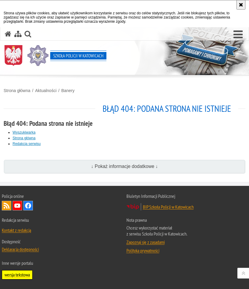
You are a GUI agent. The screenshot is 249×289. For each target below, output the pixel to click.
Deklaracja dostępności (20, 249)
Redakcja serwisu (27, 144)
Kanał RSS (6, 205)
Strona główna (17, 90)
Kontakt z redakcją (16, 230)
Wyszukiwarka (24, 132)
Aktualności (45, 90)
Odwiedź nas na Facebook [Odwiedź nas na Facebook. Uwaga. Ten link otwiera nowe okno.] (28, 205)
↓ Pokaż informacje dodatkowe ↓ (124, 166)
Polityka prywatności (142, 250)
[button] (238, 34)
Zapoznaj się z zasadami (145, 242)
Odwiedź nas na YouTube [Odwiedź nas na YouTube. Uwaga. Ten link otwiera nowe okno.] (17, 205)
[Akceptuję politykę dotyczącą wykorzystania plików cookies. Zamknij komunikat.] (240, 5)
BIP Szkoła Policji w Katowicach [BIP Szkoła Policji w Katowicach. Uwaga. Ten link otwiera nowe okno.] (168, 207)
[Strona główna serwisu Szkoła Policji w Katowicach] (8, 34)
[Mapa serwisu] (18, 34)
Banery (67, 90)
